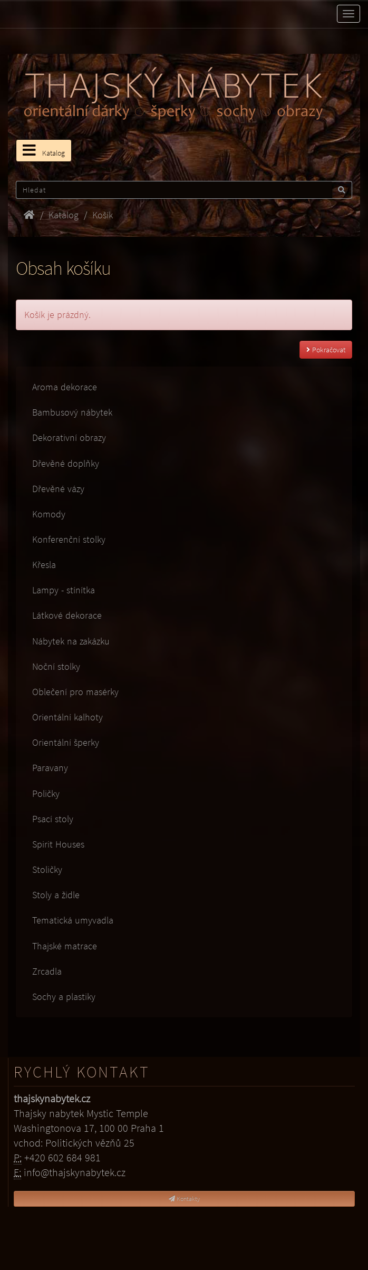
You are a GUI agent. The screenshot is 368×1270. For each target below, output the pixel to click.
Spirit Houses (58, 844)
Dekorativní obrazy (69, 437)
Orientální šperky (65, 742)
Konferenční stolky (68, 539)
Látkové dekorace (67, 615)
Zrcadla (47, 971)
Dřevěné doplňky (65, 463)
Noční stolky (56, 666)
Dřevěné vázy (58, 489)
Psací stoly (52, 819)
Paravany (50, 768)
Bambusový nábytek (72, 412)
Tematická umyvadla (72, 920)
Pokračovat (325, 349)
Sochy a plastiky (63, 996)
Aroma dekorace (64, 387)
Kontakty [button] (184, 1198)
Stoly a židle (56, 895)
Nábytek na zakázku (71, 641)
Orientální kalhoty (67, 717)
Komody (48, 514)
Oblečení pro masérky (75, 692)
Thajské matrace (64, 946)
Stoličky (47, 869)
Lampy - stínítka (63, 590)
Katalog (44, 150)
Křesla (44, 565)
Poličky (46, 793)
